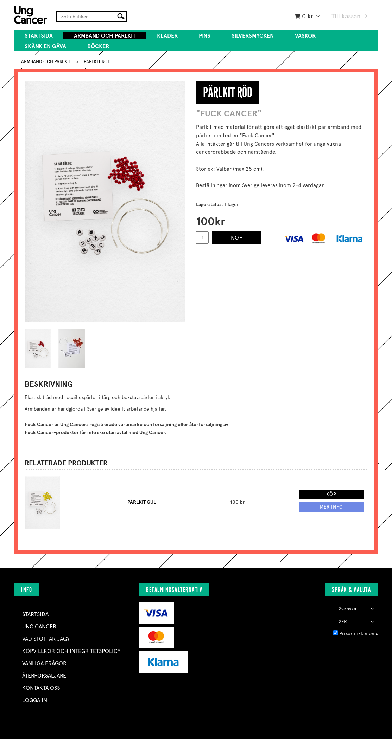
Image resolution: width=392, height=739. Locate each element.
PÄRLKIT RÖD (97, 61)
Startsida (39, 35)
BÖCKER (98, 46)
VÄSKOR (305, 35)
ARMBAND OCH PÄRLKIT (105, 35)
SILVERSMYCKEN (253, 35)
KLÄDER (167, 35)
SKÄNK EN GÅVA (45, 46)
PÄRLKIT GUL (141, 502)
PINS (204, 35)
